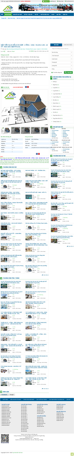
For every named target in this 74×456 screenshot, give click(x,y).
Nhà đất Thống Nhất (60, 417)
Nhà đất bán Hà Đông (5, 410)
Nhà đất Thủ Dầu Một (41, 411)
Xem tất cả (45, 275)
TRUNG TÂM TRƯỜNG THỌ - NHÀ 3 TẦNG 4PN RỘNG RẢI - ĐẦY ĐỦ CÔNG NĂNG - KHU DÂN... (37, 245)
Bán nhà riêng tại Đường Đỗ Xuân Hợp (16, 49)
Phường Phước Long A (31, 49)
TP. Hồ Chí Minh (55, 130)
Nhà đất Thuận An (40, 413)
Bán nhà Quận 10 (24, 414)
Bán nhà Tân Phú (24, 420)
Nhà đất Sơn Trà (40, 424)
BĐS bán (56, 45)
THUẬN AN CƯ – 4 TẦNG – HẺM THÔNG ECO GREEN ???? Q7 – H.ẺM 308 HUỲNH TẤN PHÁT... (12, 324)
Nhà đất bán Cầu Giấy (6, 408)
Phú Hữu (56, 100)
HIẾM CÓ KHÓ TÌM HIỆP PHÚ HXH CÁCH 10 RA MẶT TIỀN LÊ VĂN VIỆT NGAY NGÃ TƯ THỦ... (11, 182)
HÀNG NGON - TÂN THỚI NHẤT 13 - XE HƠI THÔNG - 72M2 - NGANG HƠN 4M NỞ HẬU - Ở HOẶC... (12, 346)
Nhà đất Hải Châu (40, 418)
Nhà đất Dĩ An (39, 407)
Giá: (8, 173)
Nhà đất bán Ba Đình (5, 406)
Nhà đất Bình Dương (42, 404)
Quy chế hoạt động (42, 399)
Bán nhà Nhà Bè (24, 431)
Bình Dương (54, 135)
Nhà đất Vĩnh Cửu (60, 420)
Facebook (4, 394)
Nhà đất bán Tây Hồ (5, 419)
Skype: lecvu (36, 438)
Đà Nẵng (53, 133)
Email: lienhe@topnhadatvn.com (26, 438)
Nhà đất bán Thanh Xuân (6, 422)
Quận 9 (39, 49)
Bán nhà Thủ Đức (24, 422)
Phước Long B (57, 109)
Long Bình (56, 87)
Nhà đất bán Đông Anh (6, 423)
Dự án (53, 14)
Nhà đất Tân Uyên (40, 410)
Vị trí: (9, 176)
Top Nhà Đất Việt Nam (17, 452)
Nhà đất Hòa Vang (40, 420)
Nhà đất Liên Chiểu (40, 421)
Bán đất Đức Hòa (60, 408)
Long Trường (57, 97)
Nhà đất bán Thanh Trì (6, 420)
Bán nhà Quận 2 (24, 407)
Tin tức (36, 14)
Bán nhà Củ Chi (24, 429)
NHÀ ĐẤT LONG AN (61, 404)
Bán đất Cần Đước (60, 407)
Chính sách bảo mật (28, 399)
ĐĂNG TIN (65, 14)
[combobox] (62, 52)
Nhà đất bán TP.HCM (26, 404)
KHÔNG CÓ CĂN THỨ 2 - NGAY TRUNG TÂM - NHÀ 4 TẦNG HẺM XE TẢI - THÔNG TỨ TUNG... (12, 379)
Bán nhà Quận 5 (24, 410)
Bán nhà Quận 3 (24, 408)
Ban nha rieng (11, 18)
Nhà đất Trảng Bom (60, 418)
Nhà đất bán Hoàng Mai (6, 414)
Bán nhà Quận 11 (24, 416)
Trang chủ (3, 18)
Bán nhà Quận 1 (24, 406)
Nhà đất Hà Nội (6, 404)
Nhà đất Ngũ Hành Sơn (41, 423)
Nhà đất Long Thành (60, 414)
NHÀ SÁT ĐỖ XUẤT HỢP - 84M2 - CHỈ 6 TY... (36, 192)
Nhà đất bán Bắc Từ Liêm (6, 407)
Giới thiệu (5, 399)
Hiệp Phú (56, 84)
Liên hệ (68, 399)
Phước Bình (56, 103)
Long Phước (56, 90)
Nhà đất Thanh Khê (40, 426)
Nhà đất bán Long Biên (6, 416)
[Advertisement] (37, 30)
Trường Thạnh (57, 121)
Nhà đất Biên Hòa (60, 413)
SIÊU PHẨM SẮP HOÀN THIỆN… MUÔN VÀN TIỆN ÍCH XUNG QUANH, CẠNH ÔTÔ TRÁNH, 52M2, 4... (36, 368)
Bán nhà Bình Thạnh (24, 426)
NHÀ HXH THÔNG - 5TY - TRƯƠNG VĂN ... (36, 170)
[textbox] (62, 49)
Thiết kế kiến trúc (44, 14)
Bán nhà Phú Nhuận (24, 428)
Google (12, 394)
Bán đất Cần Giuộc (60, 406)
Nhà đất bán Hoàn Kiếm (6, 413)
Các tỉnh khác (55, 138)
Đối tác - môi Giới (28, 14)
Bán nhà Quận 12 (24, 417)
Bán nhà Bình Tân (24, 425)
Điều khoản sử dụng (15, 399)
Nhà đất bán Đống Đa (5, 425)
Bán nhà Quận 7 (24, 411)
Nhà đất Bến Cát (40, 406)
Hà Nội (53, 132)
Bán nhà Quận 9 (24, 413)
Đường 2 (55, 81)
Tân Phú (55, 112)
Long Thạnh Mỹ (57, 93)
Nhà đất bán (8, 14)
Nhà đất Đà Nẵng (41, 416)
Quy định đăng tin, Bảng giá (56, 399)
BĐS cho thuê (68, 45)
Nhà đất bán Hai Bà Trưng (6, 411)
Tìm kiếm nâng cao (57, 72)
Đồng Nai (54, 136)
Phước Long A (57, 106)
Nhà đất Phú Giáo (40, 408)
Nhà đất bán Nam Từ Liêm (6, 417)
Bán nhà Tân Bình (24, 419)
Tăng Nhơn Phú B (58, 118)
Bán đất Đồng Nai (61, 411)
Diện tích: (9, 175)
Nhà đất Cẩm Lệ (40, 417)
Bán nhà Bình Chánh (24, 423)
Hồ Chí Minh (44, 49)
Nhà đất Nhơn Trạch (60, 416)
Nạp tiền (59, 14)
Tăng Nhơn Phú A (58, 115)
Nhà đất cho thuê (17, 14)
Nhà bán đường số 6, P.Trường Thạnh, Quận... (37, 223)
